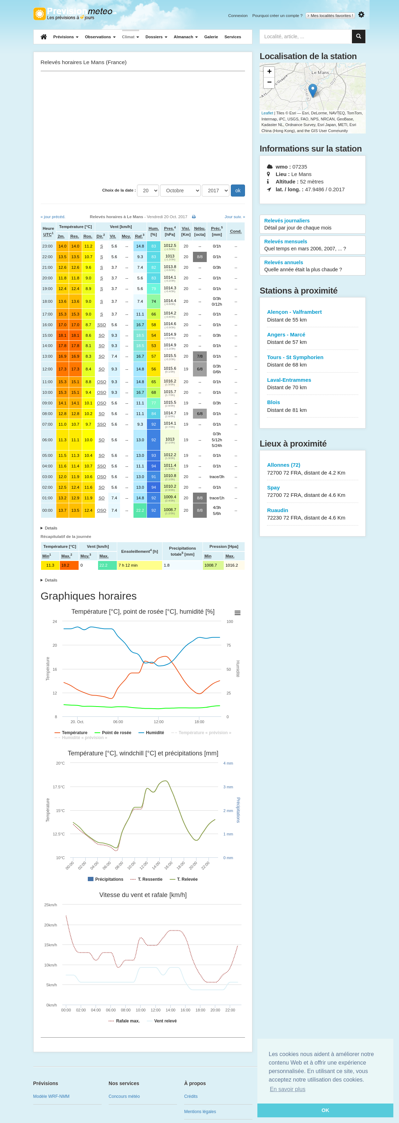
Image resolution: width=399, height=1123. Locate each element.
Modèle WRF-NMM (51, 1096)
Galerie (211, 37)
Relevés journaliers (312, 224)
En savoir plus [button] (288, 1089)
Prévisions (66, 37)
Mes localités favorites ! (330, 15)
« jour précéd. (53, 217)
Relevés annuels (312, 266)
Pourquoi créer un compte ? (277, 15)
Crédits (191, 1096)
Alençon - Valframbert (312, 316)
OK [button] (325, 1110)
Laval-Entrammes (312, 384)
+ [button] (269, 72)
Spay (312, 491)
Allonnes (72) (312, 469)
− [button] (269, 83)
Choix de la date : (119, 190)
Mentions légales (200, 1111)
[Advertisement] (143, 127)
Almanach (186, 37)
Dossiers (156, 37)
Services (232, 37)
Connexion (237, 15)
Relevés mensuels (312, 245)
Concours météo (124, 1096)
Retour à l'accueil (74, 13)
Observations (100, 37)
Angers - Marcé (312, 338)
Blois (312, 406)
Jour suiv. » (235, 217)
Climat (130, 37)
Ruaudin (312, 514)
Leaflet (267, 113)
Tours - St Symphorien (312, 361)
